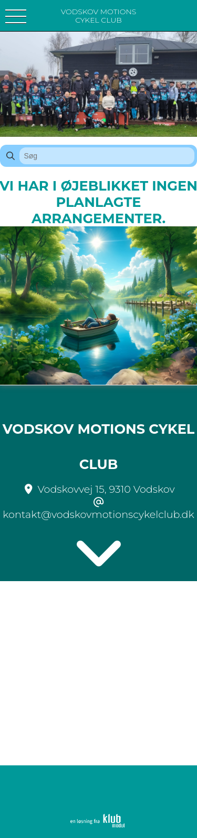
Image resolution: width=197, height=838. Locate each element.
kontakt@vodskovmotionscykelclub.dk (98, 514)
